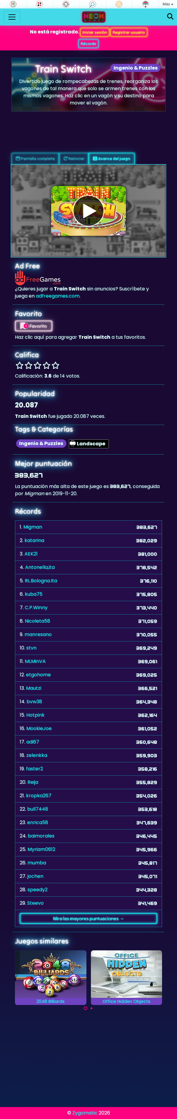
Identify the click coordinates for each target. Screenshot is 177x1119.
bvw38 (34, 701)
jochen (35, 876)
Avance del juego (111, 158)
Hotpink (35, 715)
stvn (31, 647)
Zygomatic (84, 1112)
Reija (33, 782)
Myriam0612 (41, 849)
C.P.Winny (36, 607)
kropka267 (38, 795)
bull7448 (37, 809)
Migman (32, 527)
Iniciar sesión (95, 32)
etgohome (38, 674)
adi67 (32, 741)
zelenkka (36, 755)
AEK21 (31, 553)
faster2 (34, 768)
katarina (34, 540)
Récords (88, 43)
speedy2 (38, 889)
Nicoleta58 (37, 621)
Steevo (35, 903)
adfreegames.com (58, 296)
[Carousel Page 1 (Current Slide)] (85, 1008)
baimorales (41, 835)
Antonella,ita (40, 567)
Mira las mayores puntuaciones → (88, 918)
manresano (38, 634)
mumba (37, 862)
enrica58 (37, 822)
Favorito (33, 326)
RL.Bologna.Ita (41, 580)
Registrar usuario (129, 32)
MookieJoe (39, 728)
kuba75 (33, 594)
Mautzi (33, 688)
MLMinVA (35, 661)
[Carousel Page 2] (91, 1008)
